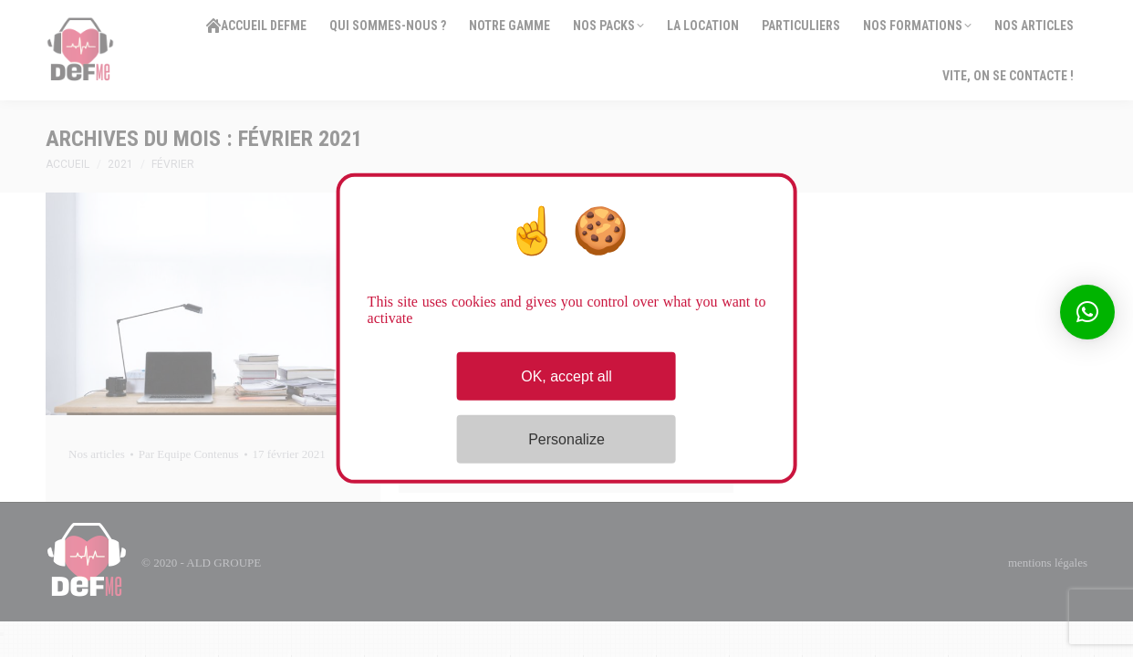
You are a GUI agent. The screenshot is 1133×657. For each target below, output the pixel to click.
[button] (1087, 312)
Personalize (566, 439)
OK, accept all (566, 376)
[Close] (2, 634)
